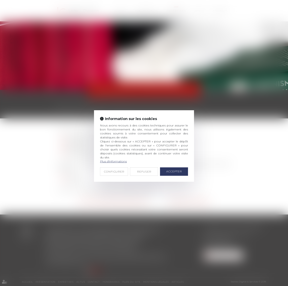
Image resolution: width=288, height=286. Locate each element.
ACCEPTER (174, 171)
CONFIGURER (114, 171)
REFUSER (144, 171)
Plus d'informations (113, 161)
